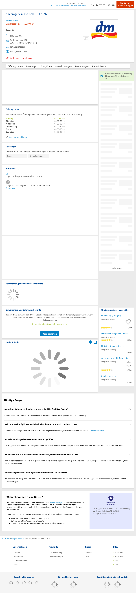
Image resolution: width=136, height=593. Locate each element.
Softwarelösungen (56, 556)
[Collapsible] (130, 409)
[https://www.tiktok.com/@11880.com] (17, 583)
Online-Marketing (56, 553)
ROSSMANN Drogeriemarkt (113, 333)
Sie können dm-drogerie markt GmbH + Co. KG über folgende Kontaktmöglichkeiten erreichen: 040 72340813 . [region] (54, 430)
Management (18, 556)
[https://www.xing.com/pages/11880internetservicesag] (30, 583)
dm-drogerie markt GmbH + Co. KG (116, 358)
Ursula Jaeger (107, 376)
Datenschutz (119, 556)
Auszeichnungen (63, 66)
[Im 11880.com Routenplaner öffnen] (90, 341)
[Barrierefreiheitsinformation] (110, 4)
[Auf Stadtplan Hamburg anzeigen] (95, 342)
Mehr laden (117, 268)
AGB (116, 560)
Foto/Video (46, 66)
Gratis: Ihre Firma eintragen (125, 4)
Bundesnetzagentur (57, 502)
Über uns (17, 553)
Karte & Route (99, 66)
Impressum (119, 553)
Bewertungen (82, 66)
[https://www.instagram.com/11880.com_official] (24, 583)
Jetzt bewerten (50, 333)
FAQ (87, 556)
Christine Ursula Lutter (111, 346)
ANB (116, 564)
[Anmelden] (102, 5)
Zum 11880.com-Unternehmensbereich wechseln (68, 5)
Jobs (16, 564)
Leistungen (31, 66)
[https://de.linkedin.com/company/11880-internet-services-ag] (36, 583)
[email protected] (97, 430)
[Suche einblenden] (94, 4)
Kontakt (89, 553)
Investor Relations (20, 560)
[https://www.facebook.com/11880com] (11, 583)
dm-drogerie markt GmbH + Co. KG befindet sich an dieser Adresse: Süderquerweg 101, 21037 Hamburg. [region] (45, 415)
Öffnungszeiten (15, 66)
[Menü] (114, 4)
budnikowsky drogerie (111, 315)
